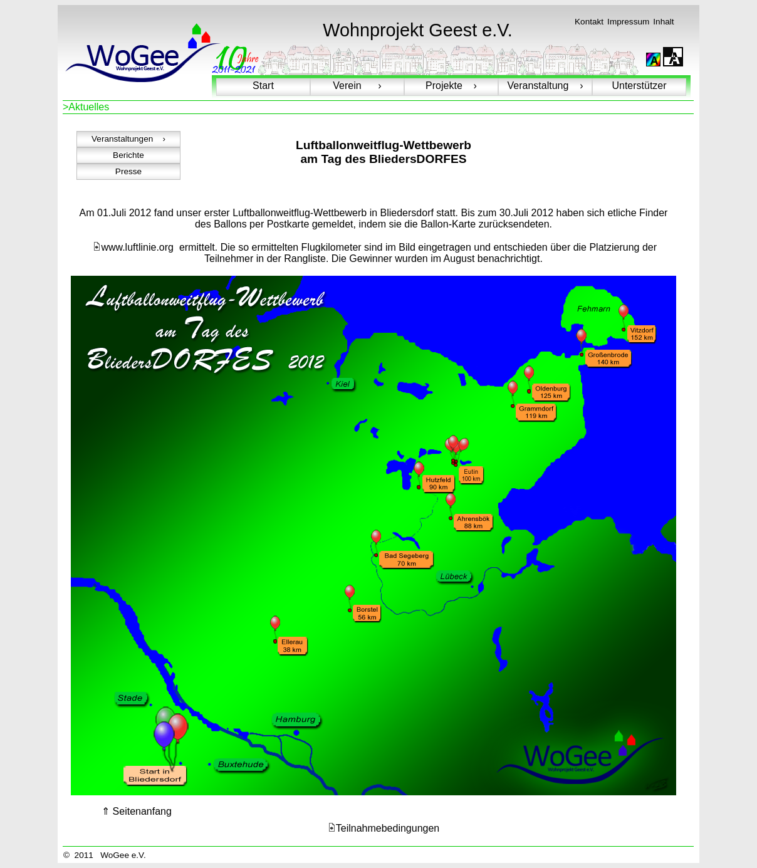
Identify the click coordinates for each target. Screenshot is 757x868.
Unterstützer (639, 85)
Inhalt (663, 21)
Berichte (128, 155)
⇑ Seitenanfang (137, 811)
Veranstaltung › (545, 85)
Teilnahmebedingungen (383, 828)
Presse (128, 171)
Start (263, 85)
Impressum (628, 21)
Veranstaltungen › (128, 139)
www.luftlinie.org (133, 247)
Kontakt (589, 21)
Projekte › (451, 85)
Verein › (357, 85)
